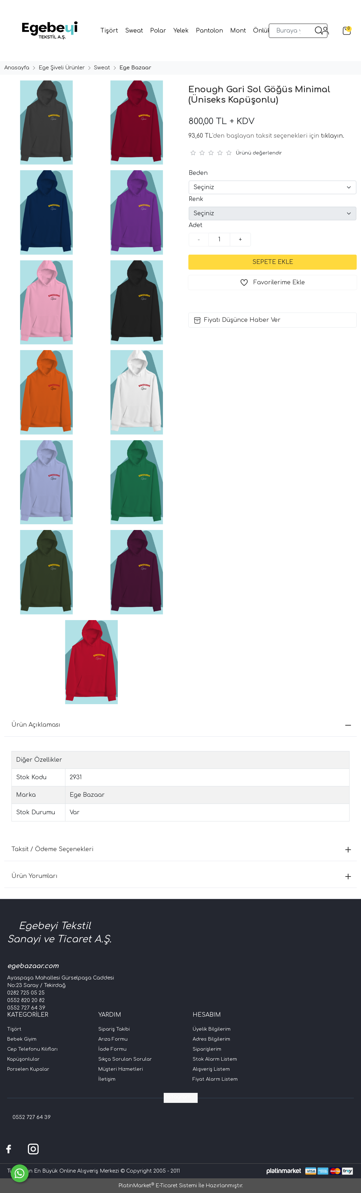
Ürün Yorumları (181, 876)
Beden (198, 173)
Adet (195, 225)
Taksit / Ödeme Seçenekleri (181, 849)
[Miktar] (219, 239)
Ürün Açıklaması (181, 725)
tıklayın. (332, 136)
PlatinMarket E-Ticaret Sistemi (157, 1185)
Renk (196, 199)
